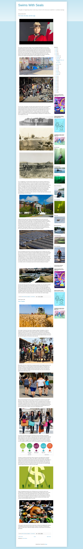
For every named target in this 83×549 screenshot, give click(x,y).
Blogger (46, 544)
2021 (56, 76)
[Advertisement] (59, 29)
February (57, 72)
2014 (56, 86)
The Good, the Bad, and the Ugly (26, 15)
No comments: (33, 296)
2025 (56, 50)
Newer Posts (20, 536)
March (57, 71)
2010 (56, 92)
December (58, 55)
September (58, 64)
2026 (56, 48)
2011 (56, 90)
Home (35, 536)
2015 (56, 84)
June (57, 67)
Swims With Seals (31, 5)
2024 (56, 51)
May (57, 68)
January (57, 74)
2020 (56, 77)
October (57, 58)
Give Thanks (21, 301)
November (58, 57)
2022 (56, 54)
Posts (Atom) (25, 538)
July (57, 65)
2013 (56, 87)
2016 (56, 83)
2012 (56, 89)
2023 (56, 53)
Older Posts (49, 536)
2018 (56, 80)
